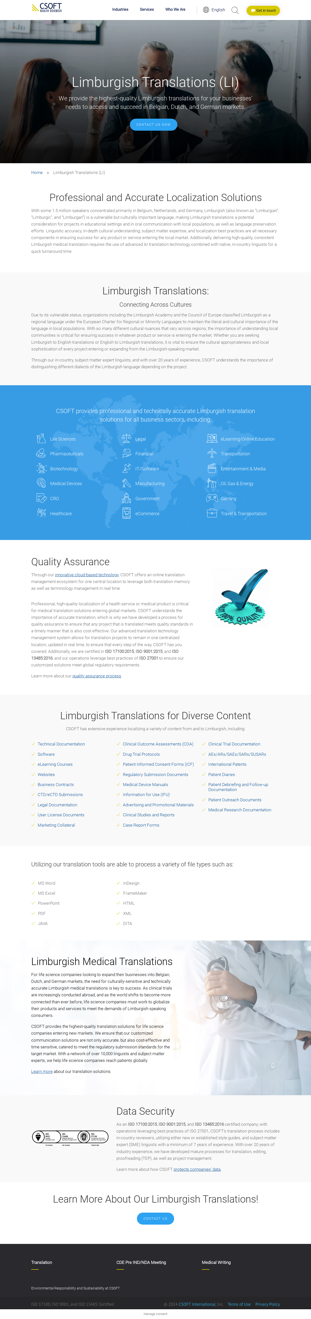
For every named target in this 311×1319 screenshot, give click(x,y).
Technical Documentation (61, 743)
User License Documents (61, 814)
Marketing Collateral (56, 825)
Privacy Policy (267, 1304)
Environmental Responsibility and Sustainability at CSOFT (75, 1288)
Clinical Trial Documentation (234, 743)
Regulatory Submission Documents (155, 774)
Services (147, 10)
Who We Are (175, 10)
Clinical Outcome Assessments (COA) (158, 743)
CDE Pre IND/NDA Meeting (141, 1262)
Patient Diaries (221, 774)
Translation (41, 1262)
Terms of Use (239, 1304)
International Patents (227, 764)
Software (46, 754)
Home (37, 172)
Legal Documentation (57, 804)
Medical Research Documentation (239, 809)
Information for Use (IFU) (146, 794)
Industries (120, 10)
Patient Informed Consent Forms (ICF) (158, 764)
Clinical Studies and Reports (149, 814)
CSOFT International (197, 1304)
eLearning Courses (55, 764)
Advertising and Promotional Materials (158, 804)
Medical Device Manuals (145, 784)
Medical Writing (216, 1262)
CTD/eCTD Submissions (60, 794)
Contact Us (155, 1218)
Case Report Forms (141, 825)
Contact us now (153, 124)
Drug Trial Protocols (141, 754)
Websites (46, 774)
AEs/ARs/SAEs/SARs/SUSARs (237, 754)
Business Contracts (56, 784)
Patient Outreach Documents (235, 799)
